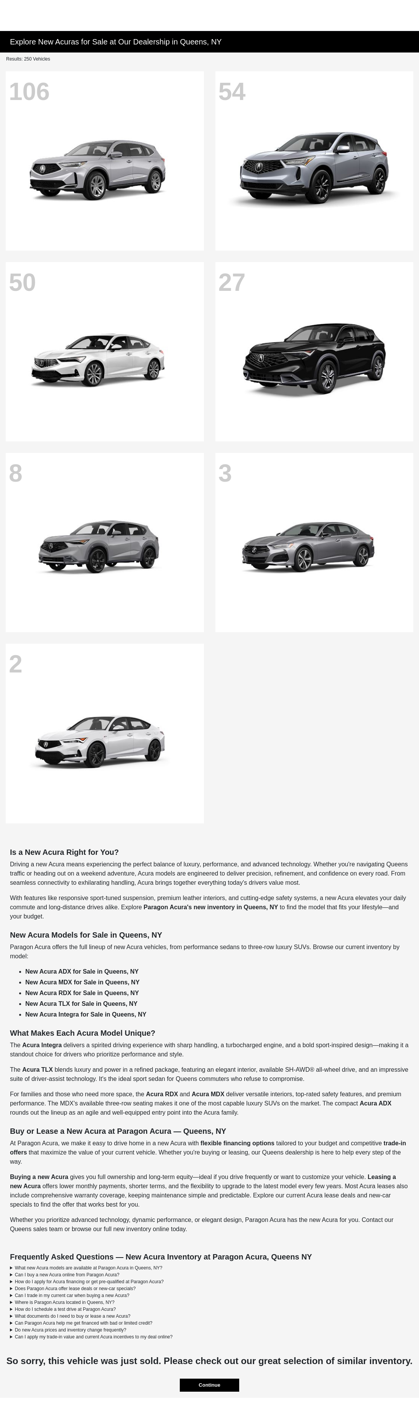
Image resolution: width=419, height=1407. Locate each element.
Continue (209, 1385)
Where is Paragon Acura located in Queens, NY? (65, 1302)
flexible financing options (237, 1143)
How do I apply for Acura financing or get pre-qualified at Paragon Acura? (89, 1281)
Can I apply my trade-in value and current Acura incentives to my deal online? (94, 1337)
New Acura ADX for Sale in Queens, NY (82, 971)
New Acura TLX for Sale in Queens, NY (81, 1003)
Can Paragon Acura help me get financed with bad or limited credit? (84, 1323)
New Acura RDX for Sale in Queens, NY (82, 993)
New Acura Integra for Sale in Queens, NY (85, 1014)
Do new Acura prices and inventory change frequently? (71, 1330)
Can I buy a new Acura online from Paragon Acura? (67, 1274)
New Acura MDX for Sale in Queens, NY (82, 982)
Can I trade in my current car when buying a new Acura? (72, 1295)
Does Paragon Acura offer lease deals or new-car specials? (75, 1288)
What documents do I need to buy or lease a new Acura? (73, 1316)
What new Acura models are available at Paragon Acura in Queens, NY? (89, 1268)
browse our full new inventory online (120, 1229)
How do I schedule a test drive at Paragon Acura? (65, 1309)
